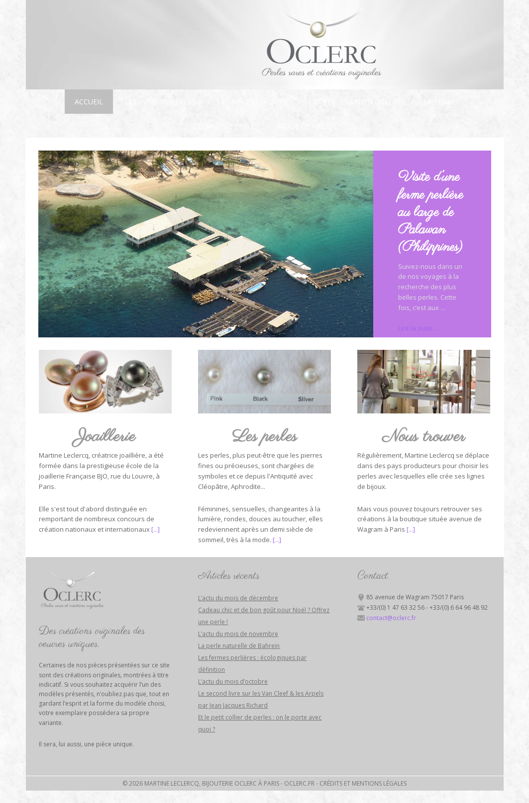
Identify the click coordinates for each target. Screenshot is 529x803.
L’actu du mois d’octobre (233, 681)
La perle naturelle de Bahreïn (239, 646)
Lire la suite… (418, 327)
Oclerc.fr (299, 783)
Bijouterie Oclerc (265, 44)
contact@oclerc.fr (391, 618)
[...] (155, 529)
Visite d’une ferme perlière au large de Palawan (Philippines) (430, 212)
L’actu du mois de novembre (238, 634)
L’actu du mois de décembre (238, 598)
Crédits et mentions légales (363, 783)
